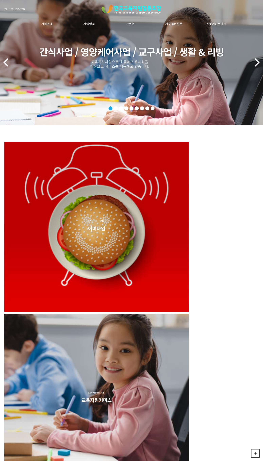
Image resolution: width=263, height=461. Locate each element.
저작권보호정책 (20, 404)
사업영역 (89, 24)
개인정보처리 (49, 404)
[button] (110, 108)
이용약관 (35, 404)
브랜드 (131, 24)
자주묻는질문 (173, 24)
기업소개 (47, 24)
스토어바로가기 (216, 24)
